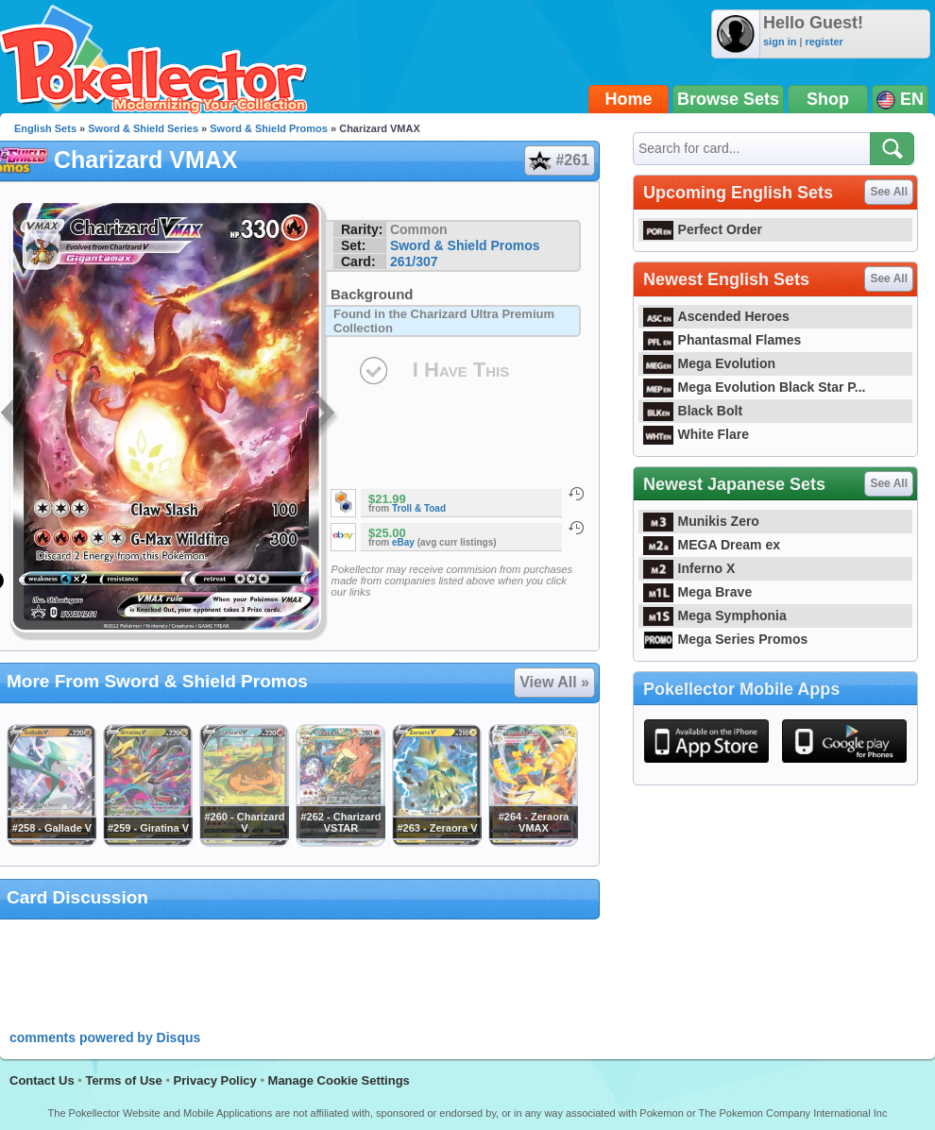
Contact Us (42, 1080)
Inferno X (689, 568)
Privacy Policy (215, 1080)
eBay (403, 542)
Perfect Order (702, 229)
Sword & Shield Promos (269, 128)
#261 (558, 160)
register (823, 41)
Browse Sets (728, 99)
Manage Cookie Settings (339, 1080)
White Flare (696, 434)
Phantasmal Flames (722, 339)
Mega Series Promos (725, 639)
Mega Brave (697, 591)
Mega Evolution (709, 363)
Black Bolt (692, 410)
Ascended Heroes (716, 316)
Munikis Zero (701, 521)
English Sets (45, 128)
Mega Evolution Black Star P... (754, 387)
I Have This (461, 369)
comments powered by (104, 1037)
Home (629, 99)
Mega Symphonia (715, 615)
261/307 (414, 261)
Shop (828, 99)
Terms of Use (123, 1080)
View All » (554, 682)
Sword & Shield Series (143, 128)
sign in (779, 41)
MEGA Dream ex (711, 544)
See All (889, 191)
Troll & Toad (419, 508)
